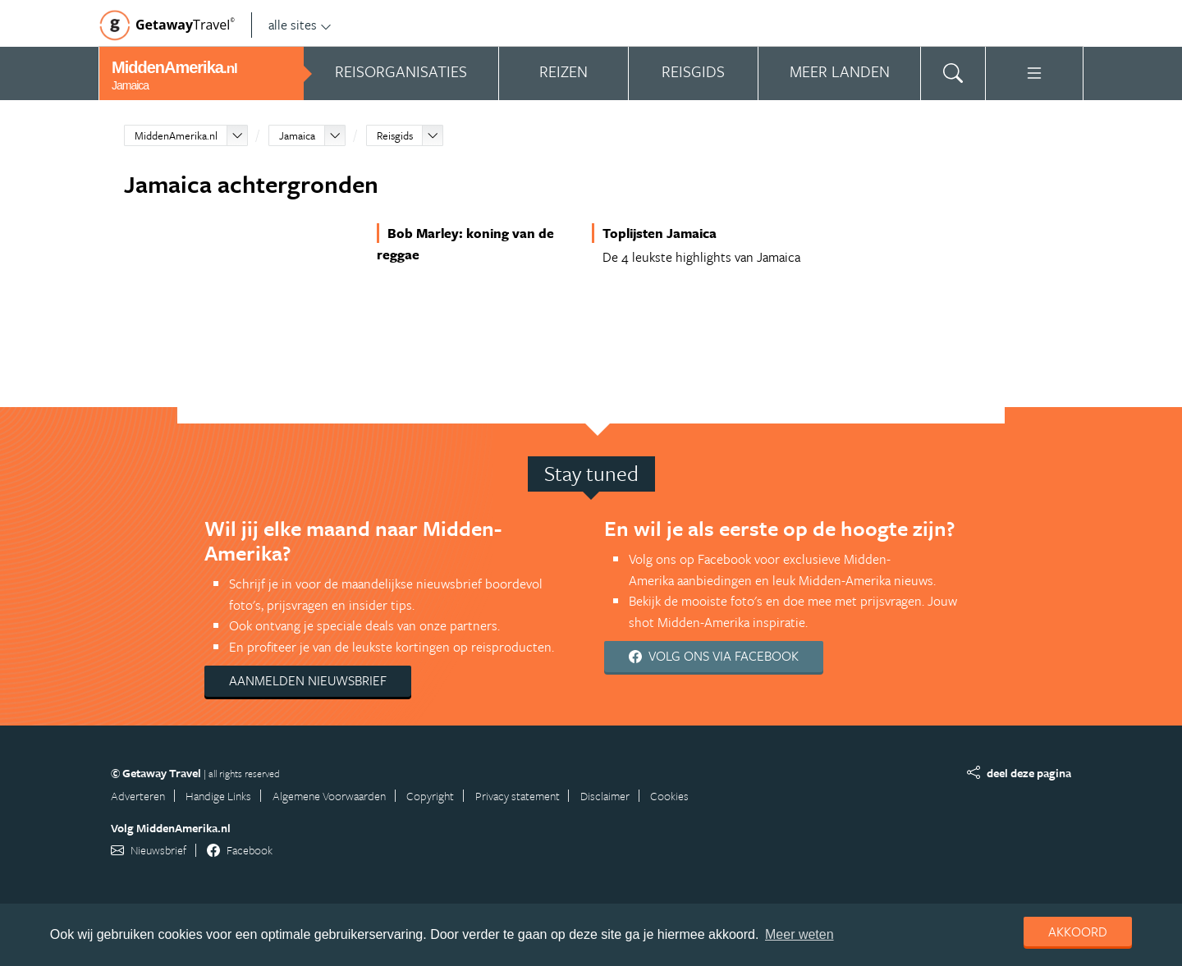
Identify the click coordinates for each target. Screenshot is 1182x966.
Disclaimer (605, 795)
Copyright (430, 795)
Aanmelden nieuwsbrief (308, 680)
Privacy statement (517, 795)
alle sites (300, 24)
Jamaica (297, 135)
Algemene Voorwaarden (329, 795)
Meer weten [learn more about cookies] (799, 934)
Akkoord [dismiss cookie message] (1077, 931)
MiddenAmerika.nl (176, 135)
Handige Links (218, 795)
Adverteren (138, 795)
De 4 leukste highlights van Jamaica (701, 257)
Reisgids (395, 135)
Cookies (669, 795)
